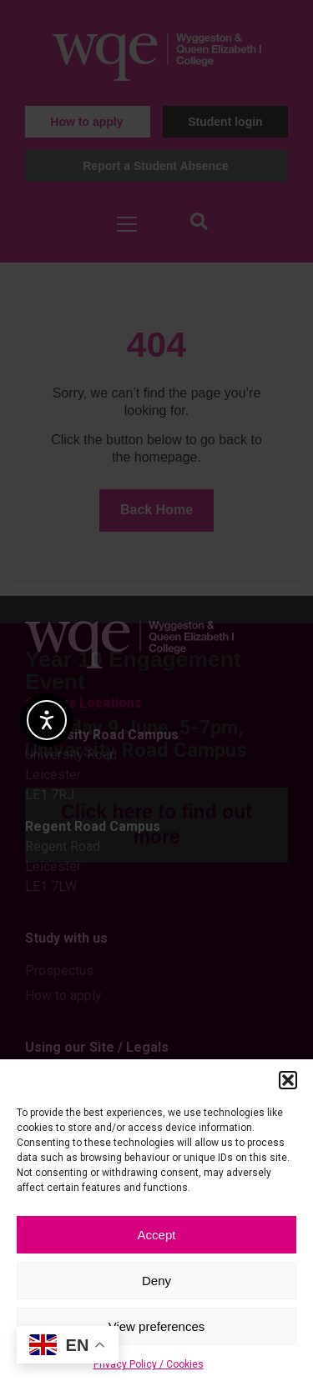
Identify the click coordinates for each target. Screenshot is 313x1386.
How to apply (63, 995)
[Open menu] (127, 224)
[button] (288, 1080)
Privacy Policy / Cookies (148, 1364)
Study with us (66, 938)
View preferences (157, 1326)
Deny (156, 1280)
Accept (157, 1235)
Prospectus (59, 970)
